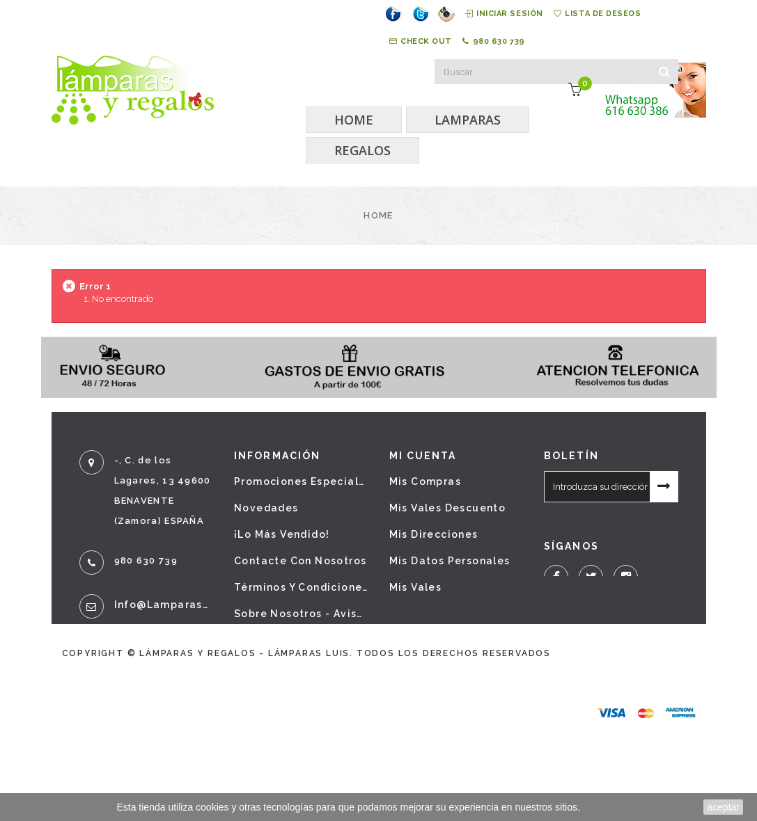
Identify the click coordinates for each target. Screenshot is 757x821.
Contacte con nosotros (300, 560)
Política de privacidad (297, 640)
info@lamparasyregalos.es (164, 604)
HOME (353, 119)
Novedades (266, 507)
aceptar (723, 807)
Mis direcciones (433, 534)
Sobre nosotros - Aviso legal (301, 613)
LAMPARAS (468, 119)
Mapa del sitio (276, 693)
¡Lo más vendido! (281, 534)
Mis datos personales (449, 560)
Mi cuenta (423, 455)
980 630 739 (493, 42)
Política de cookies (290, 666)
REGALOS (362, 150)
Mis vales (415, 587)
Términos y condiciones (301, 587)
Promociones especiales (301, 481)
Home (378, 215)
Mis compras (425, 481)
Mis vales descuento (447, 507)
